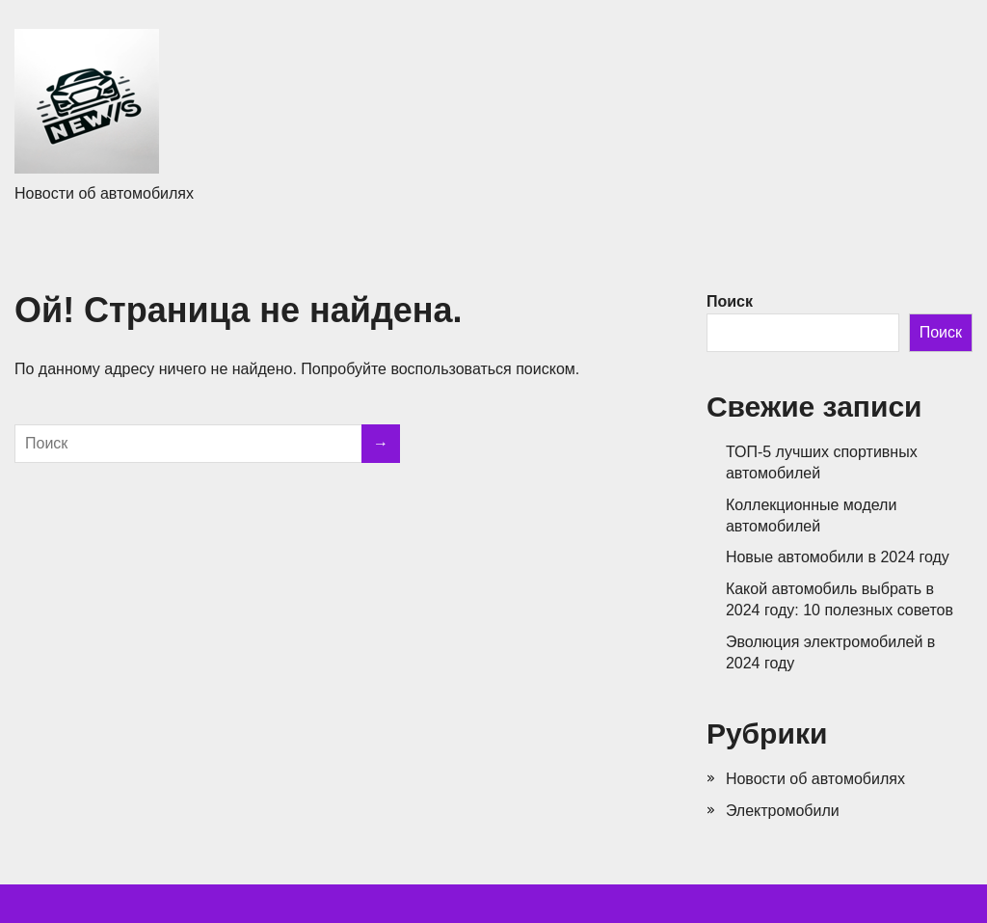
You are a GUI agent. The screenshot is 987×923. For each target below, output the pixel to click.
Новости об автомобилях (815, 779)
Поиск (730, 301)
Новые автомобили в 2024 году (837, 557)
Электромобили (783, 810)
